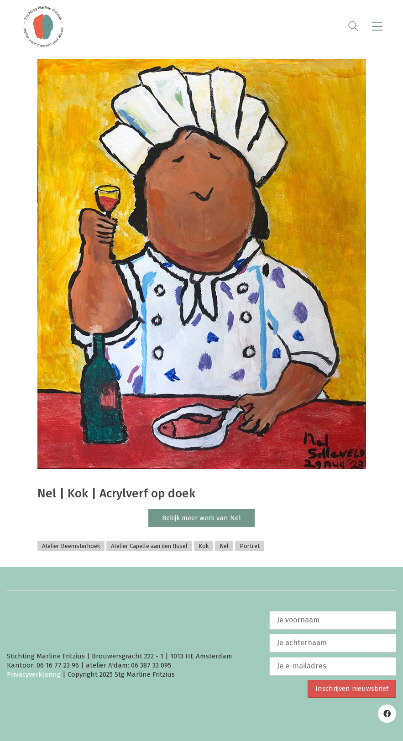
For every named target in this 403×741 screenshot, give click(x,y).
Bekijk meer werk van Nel (201, 518)
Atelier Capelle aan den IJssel (149, 546)
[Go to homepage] (43, 26)
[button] (377, 26)
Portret (250, 546)
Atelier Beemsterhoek (71, 546)
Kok (204, 546)
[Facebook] (387, 713)
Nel (224, 546)
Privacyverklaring (34, 674)
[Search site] (353, 27)
